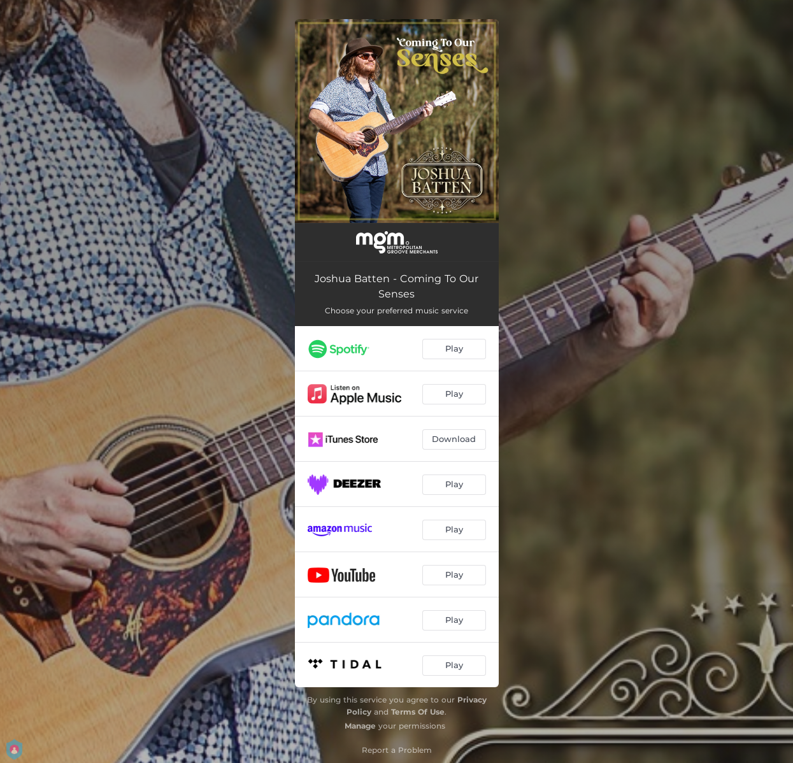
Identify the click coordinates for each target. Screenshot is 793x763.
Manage (360, 726)
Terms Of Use (418, 712)
